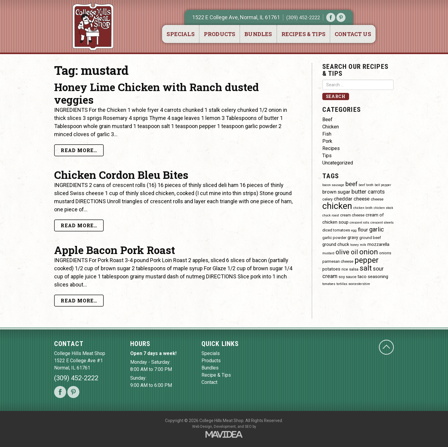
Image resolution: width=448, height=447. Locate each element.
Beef (327, 119)
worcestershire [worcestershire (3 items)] (359, 284)
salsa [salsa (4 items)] (353, 269)
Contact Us (353, 34)
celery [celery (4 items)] (327, 199)
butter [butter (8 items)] (359, 191)
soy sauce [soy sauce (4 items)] (347, 276)
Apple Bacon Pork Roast (114, 250)
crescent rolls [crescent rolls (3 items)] (359, 223)
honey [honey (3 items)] (354, 245)
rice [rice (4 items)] (345, 269)
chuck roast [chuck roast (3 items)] (330, 215)
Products (219, 34)
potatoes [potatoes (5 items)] (331, 269)
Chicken (330, 127)
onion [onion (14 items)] (368, 251)
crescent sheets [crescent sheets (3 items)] (382, 223)
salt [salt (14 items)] (366, 268)
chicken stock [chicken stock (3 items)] (383, 208)
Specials (180, 34)
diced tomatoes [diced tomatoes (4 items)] (336, 230)
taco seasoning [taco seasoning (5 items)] (372, 276)
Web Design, (202, 426)
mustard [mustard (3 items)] (328, 253)
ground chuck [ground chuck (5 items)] (335, 244)
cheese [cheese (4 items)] (377, 199)
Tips (327, 155)
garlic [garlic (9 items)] (376, 229)
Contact (209, 382)
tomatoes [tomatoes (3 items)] (328, 284)
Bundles (258, 34)
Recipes (331, 148)
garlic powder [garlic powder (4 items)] (334, 237)
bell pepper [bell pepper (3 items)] (383, 185)
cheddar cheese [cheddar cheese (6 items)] (352, 199)
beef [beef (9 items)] (351, 184)
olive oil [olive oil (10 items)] (347, 252)
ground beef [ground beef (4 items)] (370, 237)
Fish (326, 134)
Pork (327, 141)
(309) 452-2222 (303, 17)
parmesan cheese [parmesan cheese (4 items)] (337, 261)
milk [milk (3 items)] (363, 245)
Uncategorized (337, 163)
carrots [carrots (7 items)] (376, 191)
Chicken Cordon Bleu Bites (121, 175)
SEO (248, 426)
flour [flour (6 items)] (363, 230)
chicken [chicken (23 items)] (337, 206)
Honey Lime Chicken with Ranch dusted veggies (156, 93)
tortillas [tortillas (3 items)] (341, 284)
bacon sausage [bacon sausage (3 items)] (333, 185)
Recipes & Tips (303, 34)
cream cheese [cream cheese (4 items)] (352, 215)
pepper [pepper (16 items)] (366, 260)
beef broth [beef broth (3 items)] (366, 185)
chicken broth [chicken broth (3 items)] (363, 208)
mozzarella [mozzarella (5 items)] (378, 244)
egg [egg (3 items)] (354, 230)
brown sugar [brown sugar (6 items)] (336, 192)
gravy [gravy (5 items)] (353, 237)
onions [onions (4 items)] (385, 253)
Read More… (79, 150)
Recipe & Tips (216, 375)
